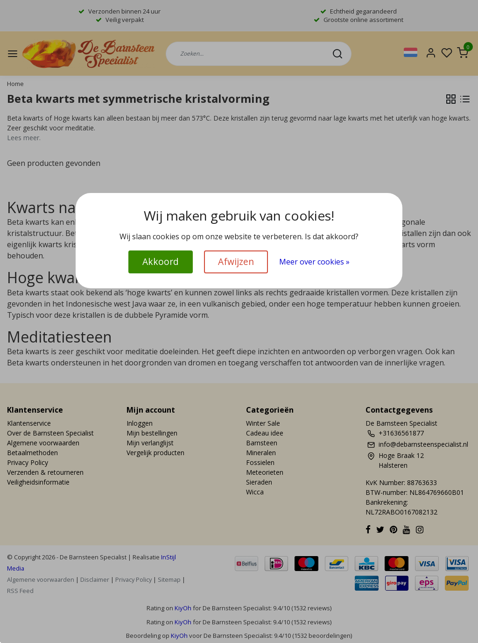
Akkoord (160, 261)
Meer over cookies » (314, 262)
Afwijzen (236, 261)
